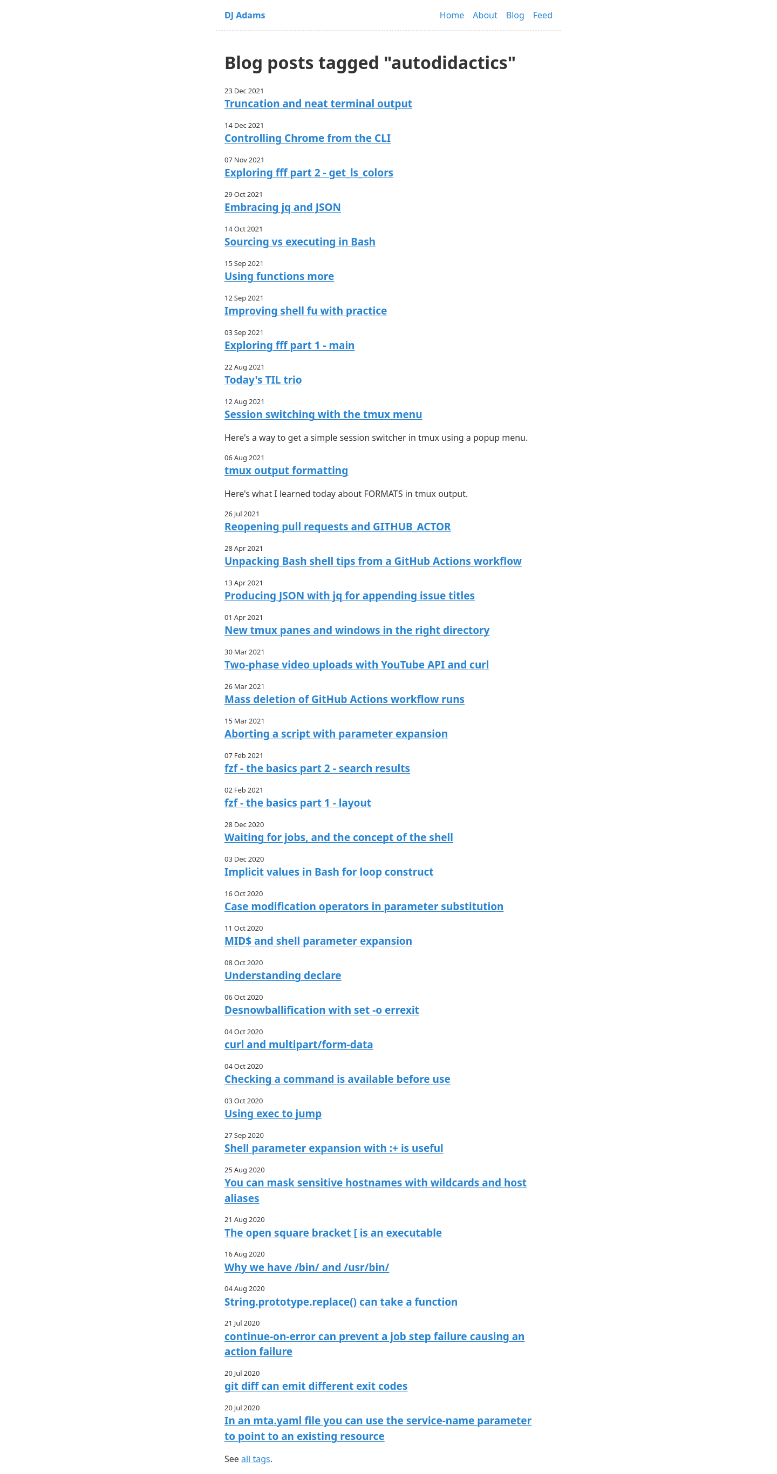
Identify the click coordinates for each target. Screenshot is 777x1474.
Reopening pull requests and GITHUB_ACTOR (337, 527)
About (485, 15)
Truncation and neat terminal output (318, 104)
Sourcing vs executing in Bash (300, 242)
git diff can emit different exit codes (315, 1386)
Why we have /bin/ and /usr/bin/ (306, 1267)
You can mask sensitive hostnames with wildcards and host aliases (375, 1190)
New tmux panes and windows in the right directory (356, 630)
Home (452, 15)
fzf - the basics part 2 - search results (317, 768)
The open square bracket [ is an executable (333, 1233)
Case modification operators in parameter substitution (363, 906)
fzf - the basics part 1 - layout (297, 803)
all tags (255, 1459)
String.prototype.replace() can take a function (341, 1302)
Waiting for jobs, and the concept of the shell (338, 837)
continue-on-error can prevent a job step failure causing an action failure (374, 1344)
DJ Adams (244, 15)
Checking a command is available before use (337, 1079)
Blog (515, 15)
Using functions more (279, 276)
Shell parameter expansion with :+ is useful (334, 1148)
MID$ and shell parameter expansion (318, 941)
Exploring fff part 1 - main (289, 345)
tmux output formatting (286, 470)
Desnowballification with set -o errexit (321, 1010)
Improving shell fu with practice (305, 311)
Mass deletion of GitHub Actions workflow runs (344, 699)
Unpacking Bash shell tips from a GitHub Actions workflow (373, 561)
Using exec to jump (273, 1114)
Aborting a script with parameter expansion (336, 734)
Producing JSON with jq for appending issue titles (349, 596)
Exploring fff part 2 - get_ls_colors (308, 173)
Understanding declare (283, 975)
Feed (543, 15)
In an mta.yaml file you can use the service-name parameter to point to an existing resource (377, 1428)
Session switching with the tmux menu (323, 414)
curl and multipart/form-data (298, 1045)
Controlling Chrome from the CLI (307, 138)
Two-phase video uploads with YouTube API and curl (356, 665)
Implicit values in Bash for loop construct (329, 872)
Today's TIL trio (263, 380)
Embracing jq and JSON (282, 207)
